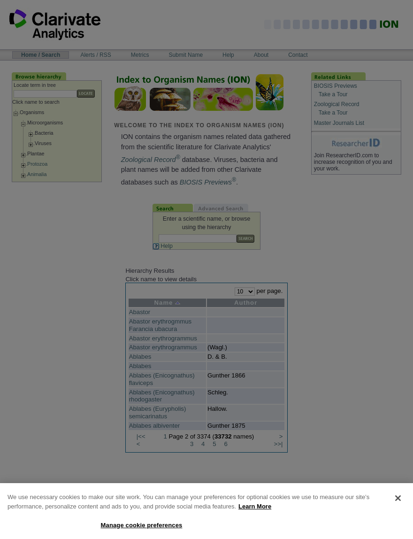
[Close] (398, 504)
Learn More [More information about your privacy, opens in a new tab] (254, 512)
